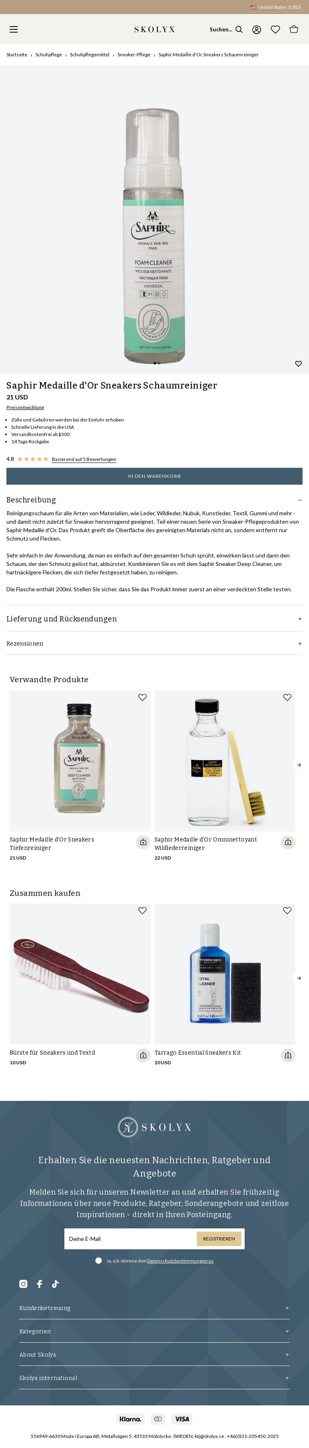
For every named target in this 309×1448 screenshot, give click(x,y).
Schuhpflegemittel (89, 54)
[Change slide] (155, 363)
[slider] (154, 219)
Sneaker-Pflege (133, 54)
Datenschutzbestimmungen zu (180, 1261)
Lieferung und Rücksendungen (154, 619)
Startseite (16, 54)
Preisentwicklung (25, 407)
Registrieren (219, 1239)
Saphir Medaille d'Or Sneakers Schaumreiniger (209, 54)
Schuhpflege (48, 54)
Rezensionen (154, 643)
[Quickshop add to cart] (143, 842)
